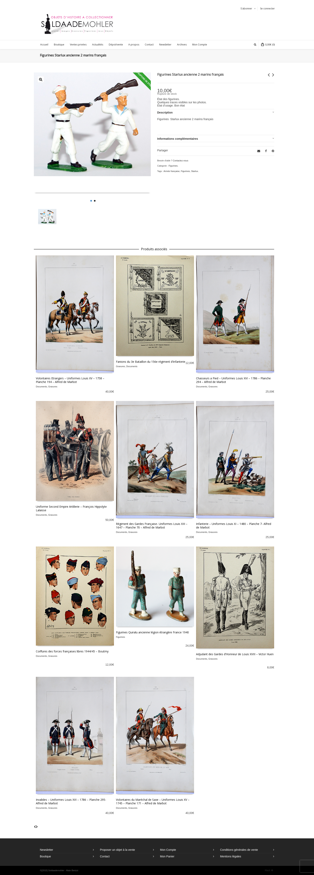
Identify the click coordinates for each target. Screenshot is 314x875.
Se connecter (267, 8)
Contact (105, 856)
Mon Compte (168, 849)
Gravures (52, 386)
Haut (269, 870)
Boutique (45, 856)
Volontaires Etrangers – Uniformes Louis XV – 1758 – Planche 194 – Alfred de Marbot (70, 380)
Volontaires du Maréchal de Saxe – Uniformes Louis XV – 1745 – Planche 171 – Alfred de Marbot (152, 801)
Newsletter (46, 849)
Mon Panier (167, 856)
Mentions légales (230, 856)
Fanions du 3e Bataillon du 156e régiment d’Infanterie (150, 362)
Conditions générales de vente (239, 849)
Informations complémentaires (177, 138)
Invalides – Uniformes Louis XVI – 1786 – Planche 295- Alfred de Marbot (71, 801)
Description (165, 112)
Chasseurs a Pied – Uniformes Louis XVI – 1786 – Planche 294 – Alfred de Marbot (233, 380)
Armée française (172, 171)
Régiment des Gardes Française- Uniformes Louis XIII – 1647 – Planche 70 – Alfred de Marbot (151, 525)
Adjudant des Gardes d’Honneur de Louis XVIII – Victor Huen (235, 654)
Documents (41, 386)
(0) (268, 44)
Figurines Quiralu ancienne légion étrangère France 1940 (152, 632)
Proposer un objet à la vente (117, 849)
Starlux (194, 171)
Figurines (173, 166)
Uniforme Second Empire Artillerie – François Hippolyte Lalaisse (71, 508)
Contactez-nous (180, 160)
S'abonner (246, 8)
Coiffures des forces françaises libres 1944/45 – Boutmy (72, 651)
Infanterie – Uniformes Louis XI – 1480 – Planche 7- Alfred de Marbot (233, 525)
